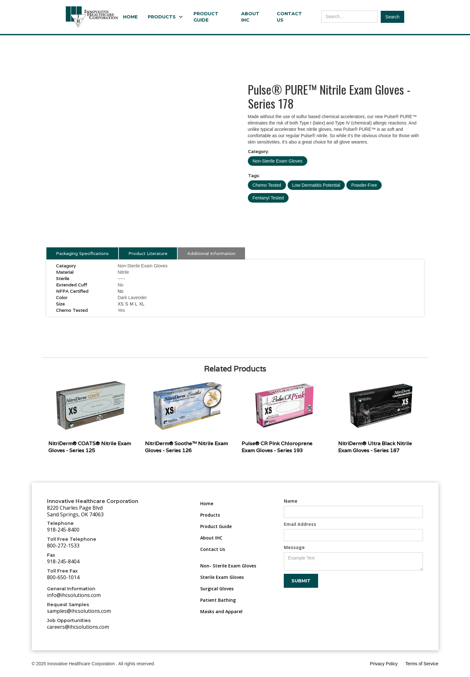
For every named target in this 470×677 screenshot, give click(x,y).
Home (130, 17)
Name (290, 501)
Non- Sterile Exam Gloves (228, 566)
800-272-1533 (63, 545)
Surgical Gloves (217, 589)
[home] (92, 17)
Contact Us (289, 17)
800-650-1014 (63, 577)
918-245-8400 (63, 529)
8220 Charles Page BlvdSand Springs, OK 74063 (75, 511)
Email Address (300, 524)
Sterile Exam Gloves (222, 577)
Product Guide (206, 17)
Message (294, 547)
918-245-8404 (63, 561)
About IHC (250, 17)
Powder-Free (364, 185)
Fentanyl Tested (268, 197)
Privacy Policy (384, 663)
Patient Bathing (218, 600)
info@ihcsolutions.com (74, 595)
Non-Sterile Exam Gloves (278, 161)
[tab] (82, 253)
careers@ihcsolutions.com (78, 626)
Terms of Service (421, 663)
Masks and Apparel (221, 611)
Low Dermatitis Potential (316, 185)
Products (210, 515)
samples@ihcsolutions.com (79, 610)
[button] (165, 17)
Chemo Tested (267, 185)
